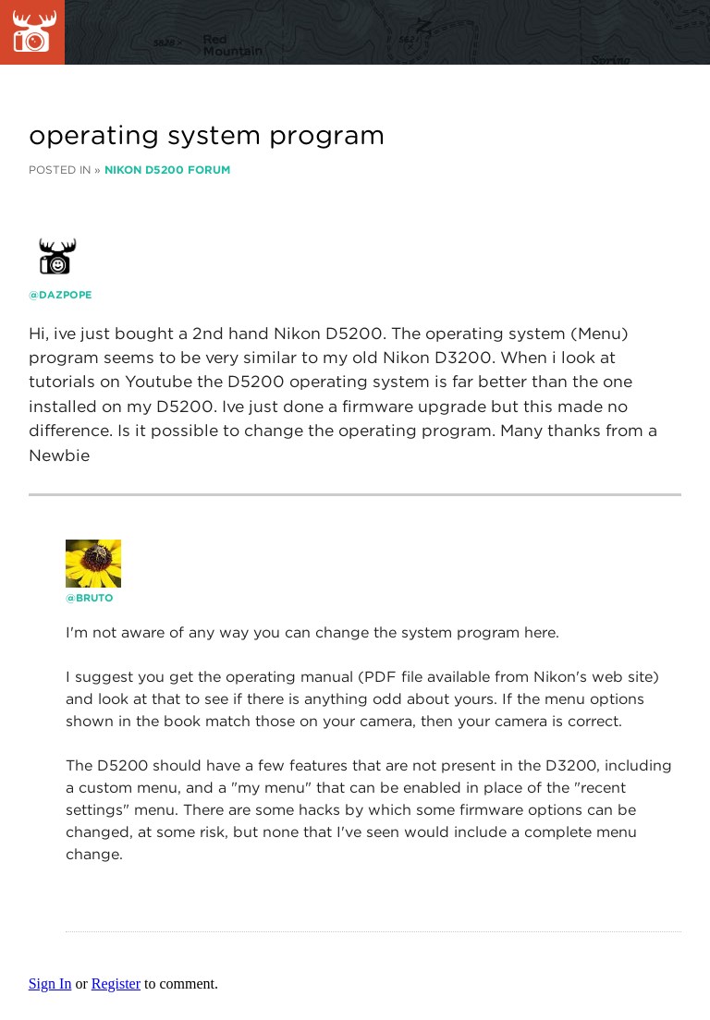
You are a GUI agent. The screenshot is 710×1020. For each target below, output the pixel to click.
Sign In (50, 983)
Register (116, 983)
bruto (95, 597)
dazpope (65, 294)
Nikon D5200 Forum (167, 169)
